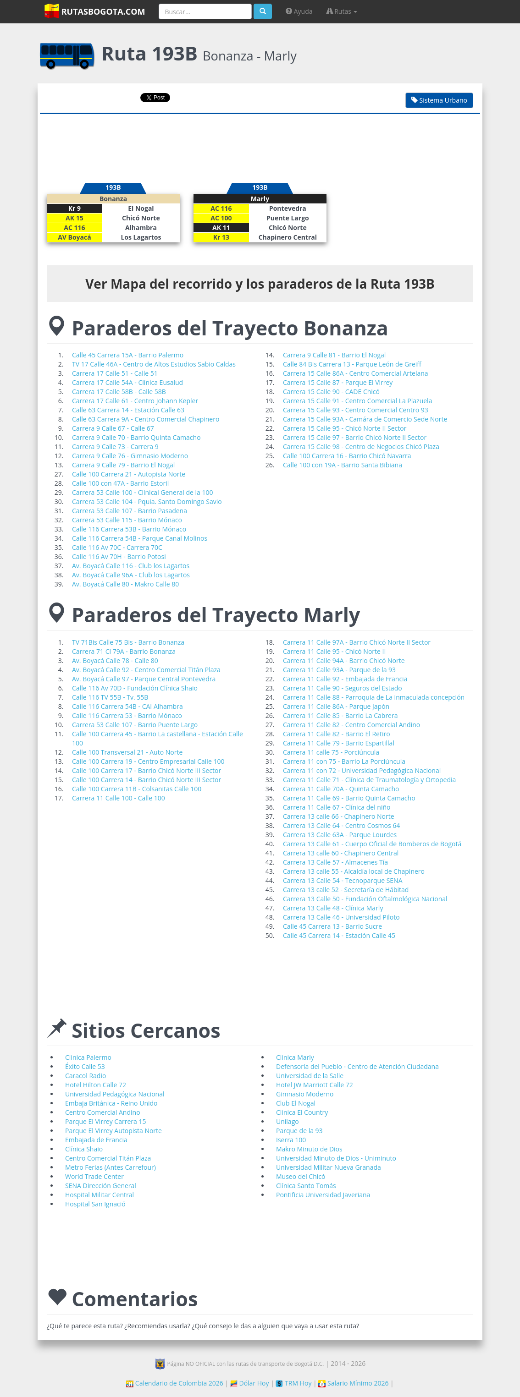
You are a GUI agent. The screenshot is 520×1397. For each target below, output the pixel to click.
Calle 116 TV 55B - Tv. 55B (110, 697)
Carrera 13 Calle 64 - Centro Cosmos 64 (341, 825)
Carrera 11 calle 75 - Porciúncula (331, 752)
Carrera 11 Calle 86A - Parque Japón (336, 706)
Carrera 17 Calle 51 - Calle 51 (115, 373)
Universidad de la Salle (309, 1075)
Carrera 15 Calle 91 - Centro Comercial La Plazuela (357, 400)
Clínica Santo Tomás (306, 1185)
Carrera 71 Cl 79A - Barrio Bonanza (124, 651)
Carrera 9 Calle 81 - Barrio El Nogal (334, 355)
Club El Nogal (295, 1103)
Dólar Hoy (249, 1383)
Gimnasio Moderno (304, 1094)
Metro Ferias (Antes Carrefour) (110, 1167)
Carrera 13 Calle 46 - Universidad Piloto (341, 917)
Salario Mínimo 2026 (353, 1383)
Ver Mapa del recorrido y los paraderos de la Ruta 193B (260, 283)
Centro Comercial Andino (102, 1112)
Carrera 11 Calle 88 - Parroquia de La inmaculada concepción (374, 697)
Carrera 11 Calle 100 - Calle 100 (118, 798)
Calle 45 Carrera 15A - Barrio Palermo (127, 355)
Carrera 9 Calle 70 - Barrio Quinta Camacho (136, 437)
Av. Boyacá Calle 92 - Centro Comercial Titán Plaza (146, 669)
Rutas (342, 11)
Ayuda (299, 11)
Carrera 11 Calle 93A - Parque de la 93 (339, 669)
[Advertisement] (260, 143)
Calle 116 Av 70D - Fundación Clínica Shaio (135, 688)
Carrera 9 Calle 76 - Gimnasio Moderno (130, 455)
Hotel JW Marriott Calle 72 (314, 1084)
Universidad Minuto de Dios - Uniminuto (336, 1158)
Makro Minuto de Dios (309, 1149)
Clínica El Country (302, 1112)
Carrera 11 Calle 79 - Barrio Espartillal (338, 743)
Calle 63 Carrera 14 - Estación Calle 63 (128, 409)
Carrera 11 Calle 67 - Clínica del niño (337, 807)
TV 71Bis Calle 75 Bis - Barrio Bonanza (128, 642)
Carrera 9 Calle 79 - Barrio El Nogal (123, 464)
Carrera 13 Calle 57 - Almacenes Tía (335, 862)
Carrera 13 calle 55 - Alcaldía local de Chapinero (354, 871)
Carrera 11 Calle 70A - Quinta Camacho (341, 788)
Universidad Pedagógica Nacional (114, 1094)
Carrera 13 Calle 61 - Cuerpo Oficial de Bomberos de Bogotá (372, 843)
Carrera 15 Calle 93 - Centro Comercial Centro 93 (355, 409)
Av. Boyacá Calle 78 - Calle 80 (115, 660)
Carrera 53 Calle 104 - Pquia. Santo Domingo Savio (147, 501)
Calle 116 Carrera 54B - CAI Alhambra (127, 706)
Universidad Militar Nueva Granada (328, 1167)
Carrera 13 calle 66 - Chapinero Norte (338, 816)
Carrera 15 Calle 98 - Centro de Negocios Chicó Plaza (361, 446)
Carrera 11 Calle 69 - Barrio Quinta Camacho (349, 798)
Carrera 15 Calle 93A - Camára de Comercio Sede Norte (365, 419)
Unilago (287, 1121)
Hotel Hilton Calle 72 (95, 1084)
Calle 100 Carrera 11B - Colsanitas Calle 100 (136, 788)
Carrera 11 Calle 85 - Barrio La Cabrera (340, 715)
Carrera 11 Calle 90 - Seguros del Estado (342, 688)
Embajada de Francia (96, 1139)
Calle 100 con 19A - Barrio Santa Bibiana (342, 464)
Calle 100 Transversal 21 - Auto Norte (127, 752)
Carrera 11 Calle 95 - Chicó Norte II (334, 651)
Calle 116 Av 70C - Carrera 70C (117, 547)
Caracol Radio (85, 1075)
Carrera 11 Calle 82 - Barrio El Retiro (336, 733)
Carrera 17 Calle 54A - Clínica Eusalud (127, 382)
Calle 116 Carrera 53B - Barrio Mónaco (129, 529)
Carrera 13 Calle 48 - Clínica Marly (333, 908)
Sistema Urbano (439, 100)
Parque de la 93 (299, 1130)
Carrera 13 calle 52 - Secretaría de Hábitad (346, 889)
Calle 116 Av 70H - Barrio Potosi (119, 556)
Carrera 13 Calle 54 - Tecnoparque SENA (343, 880)
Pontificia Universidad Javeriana (323, 1194)
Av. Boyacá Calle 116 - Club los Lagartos (130, 565)
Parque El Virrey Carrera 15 (105, 1121)
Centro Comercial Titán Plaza (108, 1158)
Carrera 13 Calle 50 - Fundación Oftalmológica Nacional (365, 898)
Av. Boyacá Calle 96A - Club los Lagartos (131, 574)
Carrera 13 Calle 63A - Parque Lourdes (340, 834)
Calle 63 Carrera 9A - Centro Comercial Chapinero (145, 419)
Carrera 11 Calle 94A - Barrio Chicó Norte (344, 660)
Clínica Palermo (88, 1057)
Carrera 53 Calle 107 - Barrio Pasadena (129, 510)
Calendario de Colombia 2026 (174, 1383)
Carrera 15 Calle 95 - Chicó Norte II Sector (344, 428)
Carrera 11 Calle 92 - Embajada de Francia (345, 678)
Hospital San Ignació (95, 1204)
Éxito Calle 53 (85, 1066)
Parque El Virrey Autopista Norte (113, 1130)
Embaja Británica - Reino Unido (111, 1103)
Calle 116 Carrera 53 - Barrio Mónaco (127, 715)
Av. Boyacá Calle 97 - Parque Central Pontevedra (144, 678)
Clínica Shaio (84, 1149)
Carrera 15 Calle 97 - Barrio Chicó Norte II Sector (354, 437)
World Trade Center (94, 1176)
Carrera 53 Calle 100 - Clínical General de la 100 (142, 492)
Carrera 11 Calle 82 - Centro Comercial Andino (351, 724)
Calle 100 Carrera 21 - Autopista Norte (128, 474)
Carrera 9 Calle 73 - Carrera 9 (115, 446)
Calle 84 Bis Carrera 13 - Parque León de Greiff (352, 364)
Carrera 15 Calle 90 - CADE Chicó (331, 391)
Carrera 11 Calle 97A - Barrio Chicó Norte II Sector (357, 642)
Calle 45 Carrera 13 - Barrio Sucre (332, 926)
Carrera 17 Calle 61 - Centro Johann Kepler (135, 400)
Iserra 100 (291, 1139)
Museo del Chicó (300, 1176)
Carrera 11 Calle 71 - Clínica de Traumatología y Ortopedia (369, 779)
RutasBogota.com (94, 11)
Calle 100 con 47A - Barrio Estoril (120, 483)
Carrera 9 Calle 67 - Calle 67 (113, 428)
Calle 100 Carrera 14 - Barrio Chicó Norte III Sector (146, 779)
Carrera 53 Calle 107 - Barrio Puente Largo (135, 724)
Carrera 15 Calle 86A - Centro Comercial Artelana (355, 373)
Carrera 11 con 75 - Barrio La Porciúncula (344, 761)
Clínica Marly (295, 1057)
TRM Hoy (293, 1383)
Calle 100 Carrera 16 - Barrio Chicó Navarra (347, 455)
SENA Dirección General (100, 1185)
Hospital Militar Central (99, 1194)
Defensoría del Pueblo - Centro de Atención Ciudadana (357, 1066)
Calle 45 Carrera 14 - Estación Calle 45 (339, 935)
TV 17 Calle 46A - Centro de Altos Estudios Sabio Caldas (154, 364)
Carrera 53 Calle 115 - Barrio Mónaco (127, 519)
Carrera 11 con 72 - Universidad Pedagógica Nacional (362, 770)
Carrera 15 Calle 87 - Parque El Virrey (338, 382)
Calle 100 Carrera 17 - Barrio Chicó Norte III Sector (146, 770)
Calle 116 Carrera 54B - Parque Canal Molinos (139, 538)
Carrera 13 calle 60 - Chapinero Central (340, 853)
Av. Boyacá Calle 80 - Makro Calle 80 (125, 584)
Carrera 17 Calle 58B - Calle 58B (119, 391)
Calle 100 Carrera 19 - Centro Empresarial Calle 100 (148, 761)
